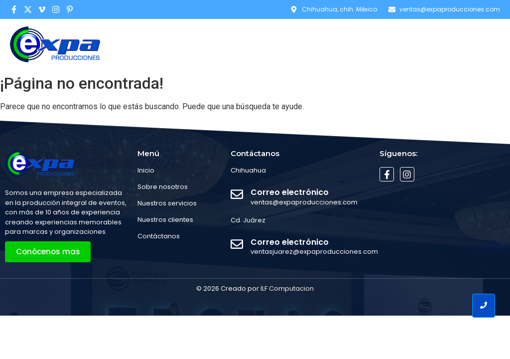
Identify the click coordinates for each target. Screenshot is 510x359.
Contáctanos (469, 44)
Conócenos (299, 44)
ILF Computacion (287, 288)
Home (249, 44)
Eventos (408, 44)
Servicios (358, 44)
